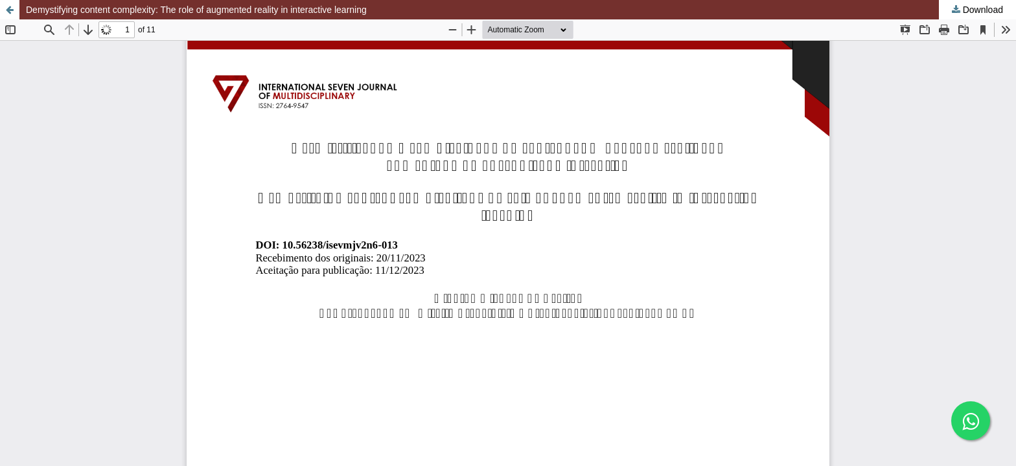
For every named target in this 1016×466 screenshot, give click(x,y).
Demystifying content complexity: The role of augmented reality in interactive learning (196, 10)
